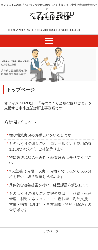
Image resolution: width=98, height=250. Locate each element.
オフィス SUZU (51, 13)
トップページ (49, 231)
